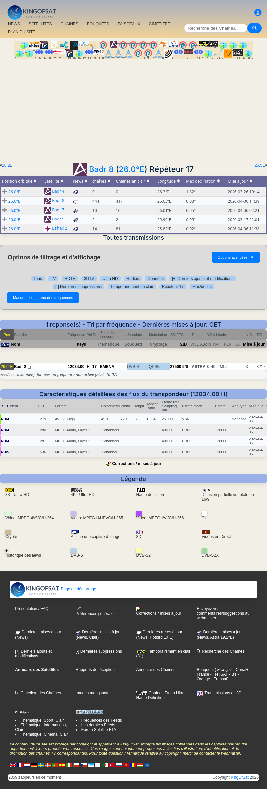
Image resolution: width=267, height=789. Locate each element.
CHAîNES (69, 24)
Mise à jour (254, 344)
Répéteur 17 (173, 286)
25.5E (260, 165)
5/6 (185, 366)
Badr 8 (101, 169)
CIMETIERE (159, 24)
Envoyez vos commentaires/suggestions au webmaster (223, 613)
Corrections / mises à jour (136, 463)
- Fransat (218, 679)
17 (94, 366)
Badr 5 (58, 219)
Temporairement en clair (131, 286)
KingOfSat (240, 777)
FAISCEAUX (129, 24)
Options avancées (236, 257)
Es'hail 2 (59, 228)
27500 (175, 366)
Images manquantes (94, 693)
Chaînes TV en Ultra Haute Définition (160, 695)
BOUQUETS (98, 24)
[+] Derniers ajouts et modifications (202, 278)
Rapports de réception (95, 669)
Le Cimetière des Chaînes (38, 693)
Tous (38, 278)
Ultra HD (110, 278)
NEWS (14, 24)
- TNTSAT (218, 674)
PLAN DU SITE (21, 32)
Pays (81, 344)
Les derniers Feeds (98, 725)
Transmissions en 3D (219, 693)
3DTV (89, 278)
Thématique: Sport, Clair (42, 720)
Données (156, 278)
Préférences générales (96, 611)
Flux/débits (202, 286)
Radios (133, 278)
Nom (15, 344)
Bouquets (205, 669)
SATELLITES (40, 24)
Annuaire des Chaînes (155, 669)
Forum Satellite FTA (98, 729)
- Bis (232, 674)
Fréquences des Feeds (101, 720)
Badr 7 (58, 210)
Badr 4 (58, 191)
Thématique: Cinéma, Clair (44, 734)
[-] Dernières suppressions (78, 286)
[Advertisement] (133, 109)
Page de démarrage (53, 589)
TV (53, 278)
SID (183, 344)
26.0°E (131, 169)
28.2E (7, 165)
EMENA (107, 366)
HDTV (69, 278)
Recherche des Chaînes (220, 651)
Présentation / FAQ (31, 608)
